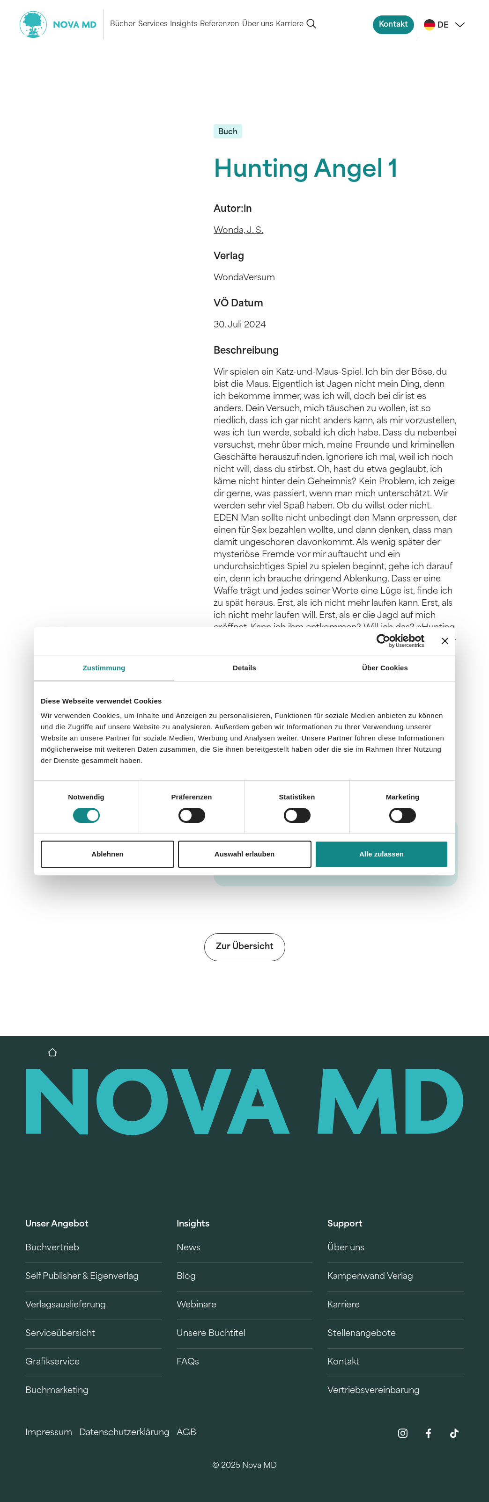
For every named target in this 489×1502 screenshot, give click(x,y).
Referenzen (219, 24)
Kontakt (393, 25)
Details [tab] (244, 668)
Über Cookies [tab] (385, 668)
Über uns (257, 24)
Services (152, 24)
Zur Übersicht (245, 947)
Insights (183, 24)
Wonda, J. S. (238, 230)
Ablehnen (107, 854)
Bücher (122, 24)
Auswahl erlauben (244, 854)
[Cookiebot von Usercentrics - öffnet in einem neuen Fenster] (383, 641)
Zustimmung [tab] (104, 668)
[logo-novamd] (62, 24)
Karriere (290, 24)
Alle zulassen (381, 854)
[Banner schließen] (445, 641)
